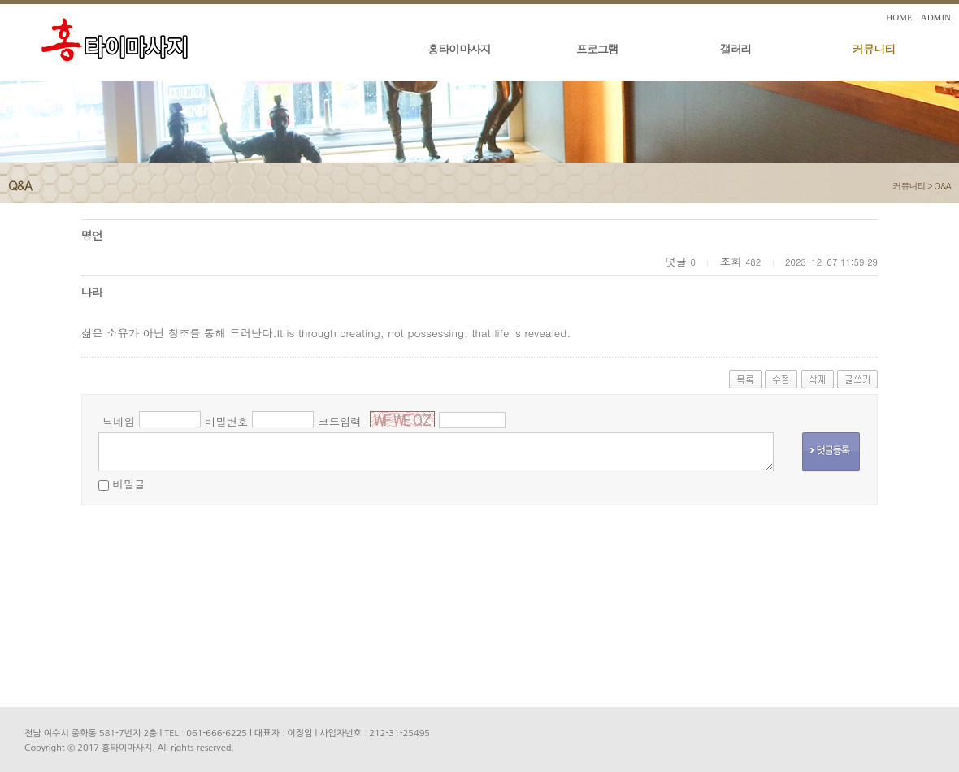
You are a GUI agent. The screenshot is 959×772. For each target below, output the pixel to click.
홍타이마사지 (459, 49)
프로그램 (597, 49)
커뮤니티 (874, 49)
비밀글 (128, 484)
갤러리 (736, 49)
